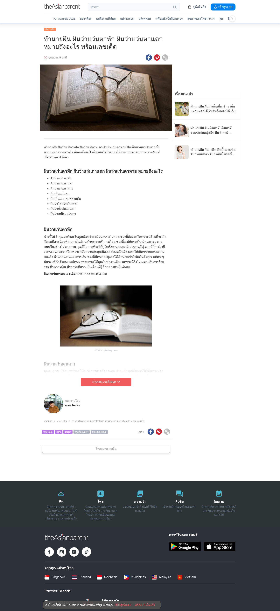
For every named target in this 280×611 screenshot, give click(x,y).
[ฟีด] (61, 503)
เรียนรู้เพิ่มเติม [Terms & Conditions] (123, 605)
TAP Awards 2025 (63, 18)
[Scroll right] (232, 19)
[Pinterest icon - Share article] (157, 57)
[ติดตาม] (218, 503)
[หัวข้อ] (179, 503)
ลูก (221, 18)
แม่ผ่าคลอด (127, 18)
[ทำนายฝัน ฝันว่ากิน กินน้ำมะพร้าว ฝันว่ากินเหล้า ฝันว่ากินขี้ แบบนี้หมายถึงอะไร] (206, 151)
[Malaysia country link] (161, 576)
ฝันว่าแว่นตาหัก (99, 431)
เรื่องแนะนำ (184, 93)
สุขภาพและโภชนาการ (201, 18)
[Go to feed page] (62, 8)
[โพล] (100, 503)
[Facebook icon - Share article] (149, 57)
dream (68, 431)
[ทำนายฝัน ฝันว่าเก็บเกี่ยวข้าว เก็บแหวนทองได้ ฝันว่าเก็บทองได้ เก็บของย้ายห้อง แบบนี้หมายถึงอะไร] (206, 108)
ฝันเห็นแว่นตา (81, 431)
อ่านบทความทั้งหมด (106, 381)
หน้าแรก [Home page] (48, 420)
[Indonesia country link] (107, 576)
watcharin (72, 404)
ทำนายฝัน (49, 28)
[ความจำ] (140, 503)
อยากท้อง (85, 18)
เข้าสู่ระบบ (223, 7)
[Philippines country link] (135, 576)
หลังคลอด (145, 18)
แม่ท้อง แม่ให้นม (106, 18)
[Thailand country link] (81, 576)
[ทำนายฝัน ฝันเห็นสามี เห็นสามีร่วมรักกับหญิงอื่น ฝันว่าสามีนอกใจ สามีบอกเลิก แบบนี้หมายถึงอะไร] (206, 129)
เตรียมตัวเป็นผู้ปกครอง (169, 18)
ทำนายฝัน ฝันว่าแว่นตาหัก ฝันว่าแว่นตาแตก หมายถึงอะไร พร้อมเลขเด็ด (108, 420)
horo (59, 431)
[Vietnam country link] (187, 576)
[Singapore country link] (55, 576)
